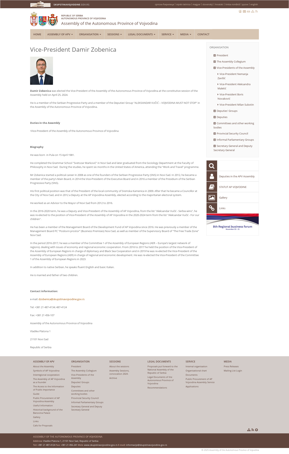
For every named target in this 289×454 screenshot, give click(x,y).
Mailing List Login (233, 370)
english (254, 4)
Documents (191, 374)
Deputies (222, 117)
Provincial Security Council (232, 133)
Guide (36, 393)
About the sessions (119, 366)
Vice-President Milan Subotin (237, 104)
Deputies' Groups (227, 111)
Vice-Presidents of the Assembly (236, 68)
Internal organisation (196, 366)
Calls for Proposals (42, 425)
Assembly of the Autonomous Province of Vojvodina (109, 19)
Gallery (223, 197)
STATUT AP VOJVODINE (232, 187)
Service (168, 34)
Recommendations (157, 387)
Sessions (114, 34)
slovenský (208, 4)
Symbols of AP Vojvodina (46, 370)
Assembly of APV (60, 34)
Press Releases (231, 366)
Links (222, 208)
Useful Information (43, 405)
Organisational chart (196, 370)
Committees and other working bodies (234, 125)
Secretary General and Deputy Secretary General (233, 148)
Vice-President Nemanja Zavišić (233, 76)
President (222, 55)
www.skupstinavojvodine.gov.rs (100, 444)
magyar (196, 4)
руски (245, 4)
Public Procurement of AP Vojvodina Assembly (46, 399)
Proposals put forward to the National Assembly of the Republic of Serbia (163, 369)
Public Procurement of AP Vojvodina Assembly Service (200, 380)
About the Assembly (43, 366)
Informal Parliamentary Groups (235, 139)
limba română (232, 4)
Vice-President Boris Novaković (230, 96)
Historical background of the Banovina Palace (48, 411)
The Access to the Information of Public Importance (48, 388)
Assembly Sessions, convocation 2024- (119, 372)
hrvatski (219, 4)
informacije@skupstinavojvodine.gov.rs (146, 444)
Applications (192, 386)
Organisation (90, 34)
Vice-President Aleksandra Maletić (234, 86)
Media (185, 34)
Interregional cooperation (46, 374)
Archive (113, 377)
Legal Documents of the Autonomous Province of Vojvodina (161, 380)
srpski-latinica (183, 4)
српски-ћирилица (164, 4)
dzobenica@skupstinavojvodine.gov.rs (61, 299)
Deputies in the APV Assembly (237, 176)
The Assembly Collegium (231, 61)
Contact (203, 34)
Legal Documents (141, 34)
